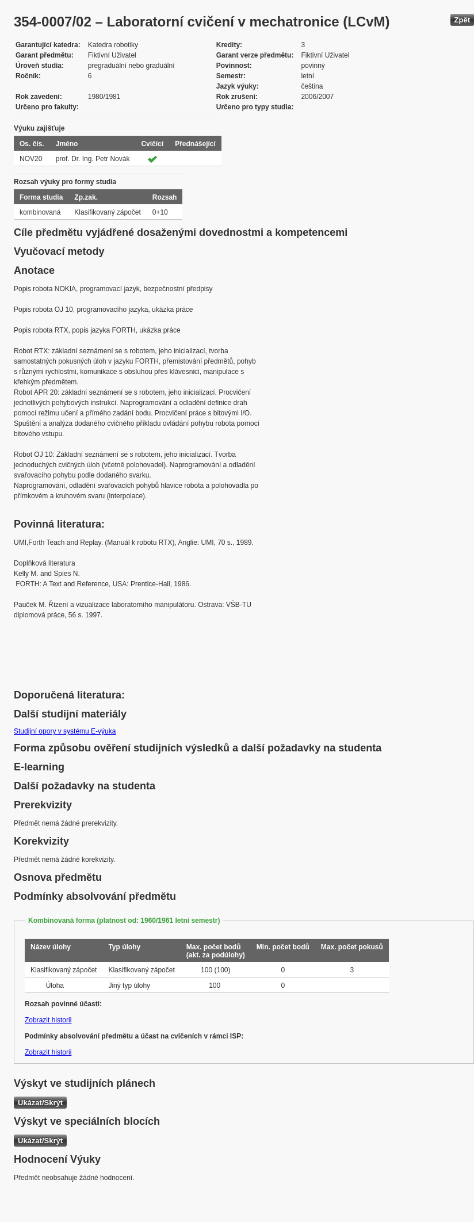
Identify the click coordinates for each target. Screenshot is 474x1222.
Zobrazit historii (48, 1020)
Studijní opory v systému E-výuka (65, 731)
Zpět (462, 20)
